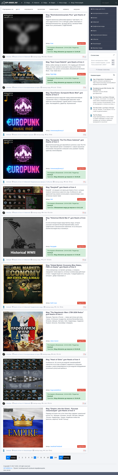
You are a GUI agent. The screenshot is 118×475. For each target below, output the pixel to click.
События (49, 182)
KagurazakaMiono (55, 390)
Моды (27, 2)
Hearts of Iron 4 (18, 56)
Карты (93, 30)
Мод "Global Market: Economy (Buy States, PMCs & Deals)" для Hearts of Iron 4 (64, 266)
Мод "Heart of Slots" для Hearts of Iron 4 (63, 360)
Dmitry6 (8, 134)
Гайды (44, 2)
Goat (51, 43)
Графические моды (37, 307)
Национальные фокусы (38, 182)
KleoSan (8, 56)
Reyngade (53, 246)
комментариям (53, 9)
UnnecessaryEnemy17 (57, 130)
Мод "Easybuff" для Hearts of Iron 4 (61, 187)
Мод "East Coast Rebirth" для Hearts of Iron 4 (65, 62)
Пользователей (96, 64)
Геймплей (27, 56)
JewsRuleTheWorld (56, 446)
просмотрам (41, 9)
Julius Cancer (54, 341)
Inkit (51, 199)
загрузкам (77, 9)
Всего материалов (99, 60)
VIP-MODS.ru (7, 468)
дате (17, 9)
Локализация (28, 450)
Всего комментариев (98, 62)
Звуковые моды (96, 48)
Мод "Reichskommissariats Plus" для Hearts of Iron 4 (65, 16)
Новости (35, 2)
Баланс (94, 17)
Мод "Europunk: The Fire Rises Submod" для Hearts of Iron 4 (65, 141)
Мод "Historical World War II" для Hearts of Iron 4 (65, 219)
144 (55, 457)
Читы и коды (62, 2)
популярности (29, 9)
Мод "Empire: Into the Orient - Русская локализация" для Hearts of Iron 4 (62, 410)
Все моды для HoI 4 (98, 9)
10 (48, 457)
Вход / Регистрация (76, 2)
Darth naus (53, 303)
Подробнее (81, 43)
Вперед (64, 458)
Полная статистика (103, 69)
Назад (10, 458)
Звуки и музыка (28, 134)
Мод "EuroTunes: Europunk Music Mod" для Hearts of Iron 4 (64, 94)
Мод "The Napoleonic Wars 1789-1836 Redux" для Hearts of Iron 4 (65, 313)
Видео (52, 2)
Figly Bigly (53, 74)
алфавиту (66, 9)
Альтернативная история (32, 87)
